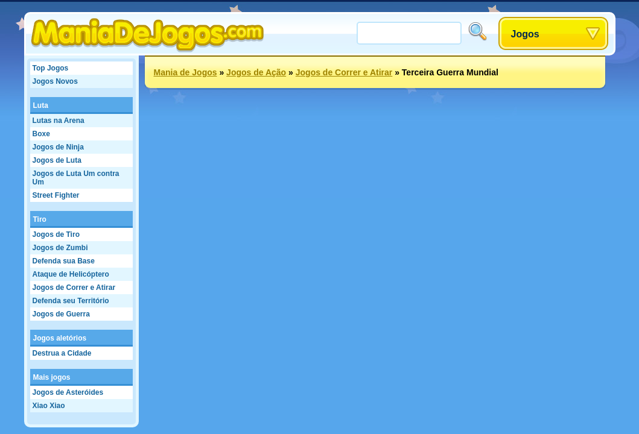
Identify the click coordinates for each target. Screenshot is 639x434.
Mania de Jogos (185, 72)
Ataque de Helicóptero (71, 274)
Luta (40, 105)
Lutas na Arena (58, 120)
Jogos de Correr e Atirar (74, 287)
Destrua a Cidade (62, 353)
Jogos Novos (55, 81)
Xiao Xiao (49, 405)
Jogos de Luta (57, 160)
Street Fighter (56, 195)
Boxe (41, 134)
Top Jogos (51, 68)
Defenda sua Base (64, 261)
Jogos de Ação (256, 72)
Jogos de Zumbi (60, 248)
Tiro (39, 219)
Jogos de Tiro (56, 234)
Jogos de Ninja (58, 147)
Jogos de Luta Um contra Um (76, 177)
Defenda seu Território (71, 301)
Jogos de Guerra (61, 314)
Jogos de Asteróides (68, 392)
